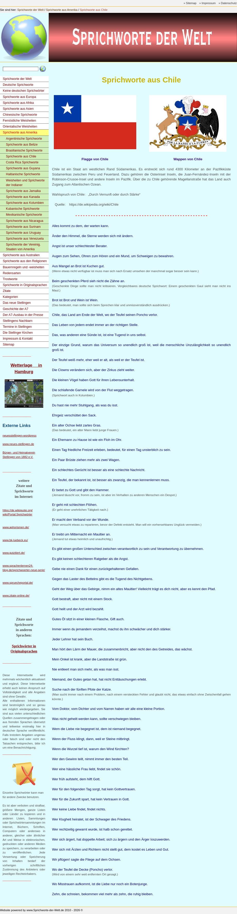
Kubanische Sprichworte (22, 209)
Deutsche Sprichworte (18, 85)
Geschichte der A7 (15, 309)
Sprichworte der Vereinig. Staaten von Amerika (23, 247)
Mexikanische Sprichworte (24, 214)
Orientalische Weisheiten (20, 126)
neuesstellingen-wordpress (19, 435)
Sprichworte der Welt (30, 9)
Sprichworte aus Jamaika (23, 191)
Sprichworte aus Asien (18, 109)
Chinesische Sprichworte (20, 114)
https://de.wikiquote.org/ (18, 510)
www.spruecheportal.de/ (18, 582)
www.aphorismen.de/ (16, 527)
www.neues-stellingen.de (18, 444)
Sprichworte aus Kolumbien (25, 203)
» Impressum (207, 3)
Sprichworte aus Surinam (23, 227)
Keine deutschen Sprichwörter (23, 91)
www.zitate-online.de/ (16, 595)
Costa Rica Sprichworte (22, 162)
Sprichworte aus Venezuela (25, 238)
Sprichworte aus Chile (93, 9)
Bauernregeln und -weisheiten (23, 267)
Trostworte (10, 279)
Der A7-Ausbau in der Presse (23, 315)
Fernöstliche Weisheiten (19, 120)
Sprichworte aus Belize (22, 144)
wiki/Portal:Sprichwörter (17, 514)
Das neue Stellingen (17, 303)
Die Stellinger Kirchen (18, 332)
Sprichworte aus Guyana (23, 168)
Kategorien (10, 297)
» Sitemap (190, 3)
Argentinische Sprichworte (24, 138)
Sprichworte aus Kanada (23, 197)
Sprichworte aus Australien (21, 255)
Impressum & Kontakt (17, 338)
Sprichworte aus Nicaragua (24, 221)
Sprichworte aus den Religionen (25, 261)
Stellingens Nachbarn (17, 321)
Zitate (7, 291)
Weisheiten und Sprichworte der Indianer (25, 183)
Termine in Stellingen (17, 327)
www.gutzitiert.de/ (14, 552)
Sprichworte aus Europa (19, 97)
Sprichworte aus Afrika (18, 103)
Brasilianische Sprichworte (24, 150)
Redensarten (12, 273)
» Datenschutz (227, 3)
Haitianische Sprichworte (23, 174)
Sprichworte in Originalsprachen (25, 285)
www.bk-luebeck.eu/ (15, 540)
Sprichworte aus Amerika (62, 9)
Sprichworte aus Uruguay (23, 232)
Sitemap (8, 344)
